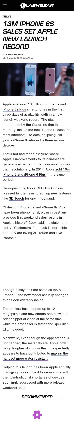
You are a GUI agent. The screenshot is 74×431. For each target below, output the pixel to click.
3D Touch (16, 198)
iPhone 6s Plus (14, 109)
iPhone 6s (51, 104)
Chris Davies (14, 54)
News (7, 17)
